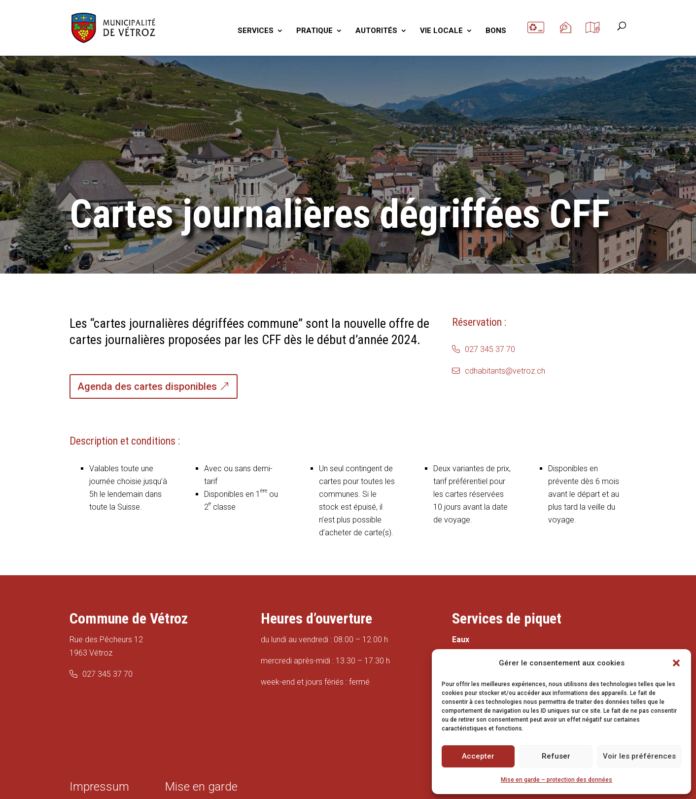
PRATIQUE (314, 31)
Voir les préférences (639, 756)
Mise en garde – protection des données (556, 779)
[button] (676, 663)
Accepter (478, 756)
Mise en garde (201, 787)
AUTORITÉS (376, 31)
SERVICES (256, 31)
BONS (496, 31)
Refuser (556, 756)
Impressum (99, 787)
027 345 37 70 (490, 349)
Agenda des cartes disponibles (147, 386)
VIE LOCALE (441, 31)
